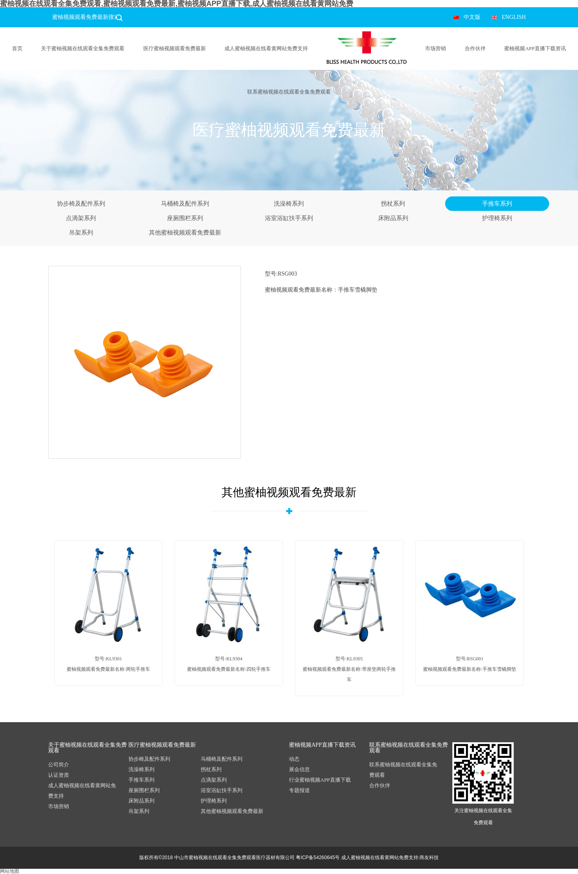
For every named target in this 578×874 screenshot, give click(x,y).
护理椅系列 (497, 218)
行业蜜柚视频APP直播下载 (320, 780)
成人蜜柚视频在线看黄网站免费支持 (266, 48)
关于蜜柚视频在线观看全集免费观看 (82, 48)
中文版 (472, 17)
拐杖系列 (393, 203)
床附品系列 (393, 218)
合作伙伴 (475, 48)
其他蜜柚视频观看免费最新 (185, 232)
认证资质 (58, 775)
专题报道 (299, 790)
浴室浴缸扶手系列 (289, 218)
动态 (294, 759)
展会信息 (299, 769)
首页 (17, 48)
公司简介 (58, 765)
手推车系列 (497, 203)
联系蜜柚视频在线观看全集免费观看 (289, 92)
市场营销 (435, 48)
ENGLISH (514, 17)
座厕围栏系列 (185, 218)
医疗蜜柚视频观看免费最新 (174, 48)
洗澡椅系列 (289, 203)
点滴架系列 (81, 218)
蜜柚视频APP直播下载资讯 (535, 48)
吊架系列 (81, 232)
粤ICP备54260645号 (318, 857)
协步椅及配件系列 (81, 203)
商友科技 (429, 857)
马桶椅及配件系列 (185, 203)
